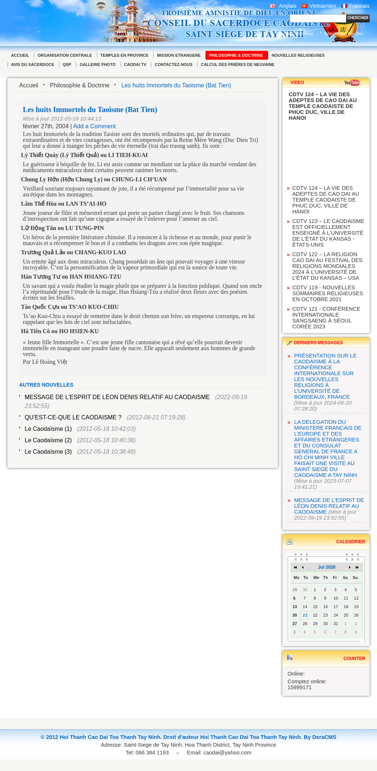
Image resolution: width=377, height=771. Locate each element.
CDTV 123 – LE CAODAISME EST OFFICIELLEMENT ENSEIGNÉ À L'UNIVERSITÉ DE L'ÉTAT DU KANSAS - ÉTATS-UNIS (328, 233)
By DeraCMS (320, 737)
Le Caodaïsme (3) (48, 452)
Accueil (28, 85)
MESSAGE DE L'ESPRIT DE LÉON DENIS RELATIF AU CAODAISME (117, 397)
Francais (355, 6)
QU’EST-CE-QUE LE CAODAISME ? (73, 417)
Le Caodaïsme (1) (48, 429)
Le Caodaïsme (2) (48, 440)
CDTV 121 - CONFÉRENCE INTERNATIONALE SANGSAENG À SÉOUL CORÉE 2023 (326, 317)
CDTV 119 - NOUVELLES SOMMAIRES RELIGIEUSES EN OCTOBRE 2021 (327, 293)
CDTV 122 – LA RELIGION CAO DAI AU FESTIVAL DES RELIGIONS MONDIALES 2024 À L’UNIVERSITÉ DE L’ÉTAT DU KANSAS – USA (327, 266)
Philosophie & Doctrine (80, 85)
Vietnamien (319, 6)
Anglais (283, 6)
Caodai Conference (295, 33)
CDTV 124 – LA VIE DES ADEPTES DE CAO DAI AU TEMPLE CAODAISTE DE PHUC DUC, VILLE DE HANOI (325, 199)
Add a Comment (94, 126)
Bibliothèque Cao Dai (343, 33)
